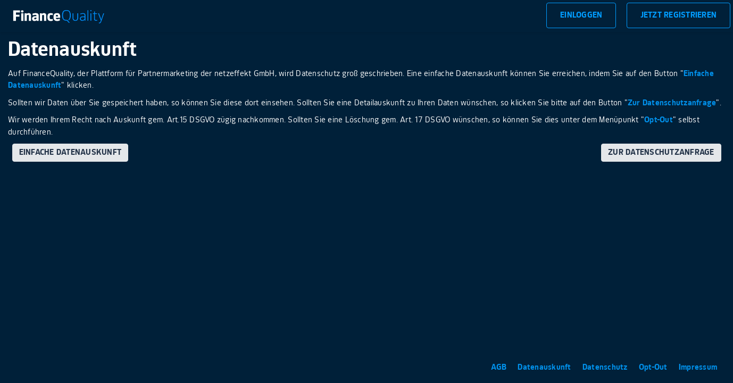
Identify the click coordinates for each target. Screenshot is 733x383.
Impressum (698, 367)
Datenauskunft (545, 367)
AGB (500, 367)
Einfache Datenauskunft (70, 152)
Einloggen (581, 15)
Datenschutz (606, 367)
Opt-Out (658, 119)
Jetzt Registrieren (678, 15)
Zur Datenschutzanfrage (672, 102)
